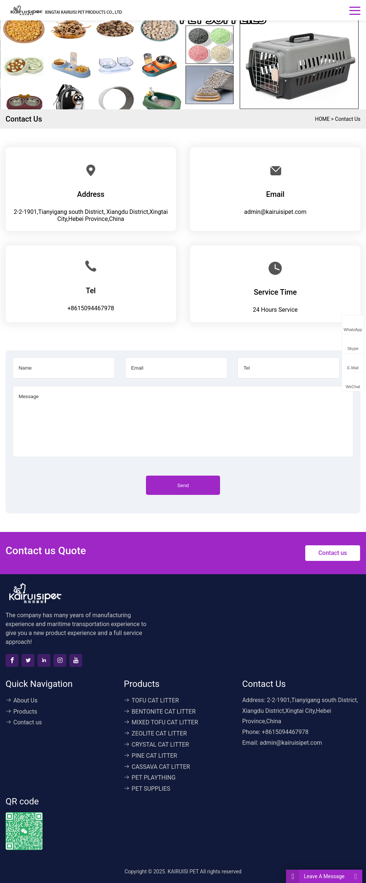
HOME (322, 119)
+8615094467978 (90, 308)
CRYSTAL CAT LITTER (156, 744)
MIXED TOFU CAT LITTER (161, 722)
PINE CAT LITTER (150, 755)
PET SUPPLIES (147, 788)
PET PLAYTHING (149, 777)
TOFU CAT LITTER (151, 700)
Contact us (347, 119)
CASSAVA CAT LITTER (157, 766)
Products (21, 711)
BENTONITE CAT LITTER (160, 711)
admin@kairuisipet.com (275, 211)
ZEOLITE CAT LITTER (155, 733)
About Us (21, 700)
